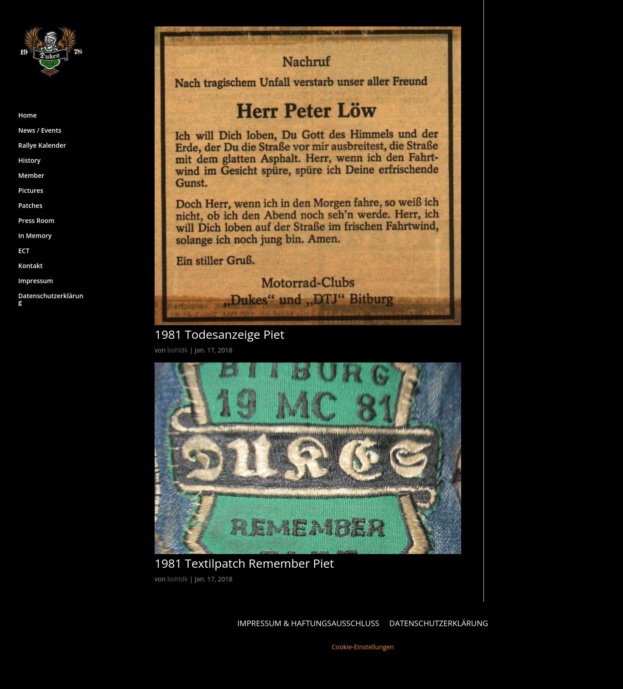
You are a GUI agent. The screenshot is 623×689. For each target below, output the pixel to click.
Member (31, 169)
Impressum (35, 275)
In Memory (35, 229)
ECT (24, 245)
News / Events (40, 124)
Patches (30, 199)
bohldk (177, 350)
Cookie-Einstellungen (363, 646)
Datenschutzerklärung (50, 293)
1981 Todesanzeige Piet (219, 334)
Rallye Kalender (42, 139)
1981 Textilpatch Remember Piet (244, 563)
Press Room (36, 214)
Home (27, 109)
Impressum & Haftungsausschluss (308, 622)
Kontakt (30, 260)
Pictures (30, 184)
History (29, 154)
